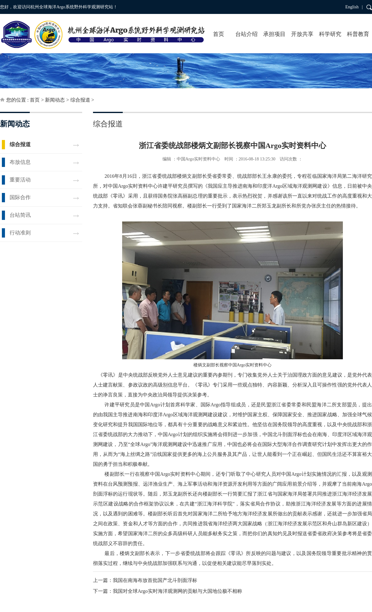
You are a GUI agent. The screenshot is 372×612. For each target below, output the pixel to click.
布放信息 (20, 162)
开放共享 (302, 34)
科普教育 (358, 34)
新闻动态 (55, 100)
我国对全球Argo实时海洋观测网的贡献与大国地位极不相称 (177, 591)
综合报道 (80, 100)
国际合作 (20, 197)
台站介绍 (246, 34)
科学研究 (330, 34)
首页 (218, 34)
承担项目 (274, 34)
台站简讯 (20, 215)
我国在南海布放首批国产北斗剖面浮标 (155, 580)
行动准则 (20, 233)
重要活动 (20, 180)
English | (354, 7)
